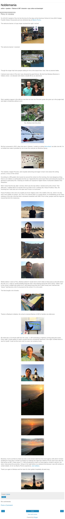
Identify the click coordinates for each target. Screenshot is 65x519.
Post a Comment (7, 505)
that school (48, 146)
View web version (32, 514)
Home (32, 511)
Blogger (36, 517)
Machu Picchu (36, 20)
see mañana (35, 466)
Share (3, 497)
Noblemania (8, 5)
